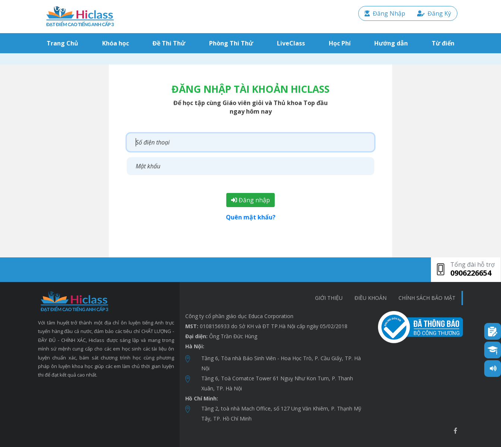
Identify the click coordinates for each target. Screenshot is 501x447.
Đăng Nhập (385, 13)
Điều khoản (371, 297)
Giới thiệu (329, 297)
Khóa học (115, 43)
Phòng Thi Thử (231, 43)
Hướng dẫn (391, 43)
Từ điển (443, 43)
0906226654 (470, 273)
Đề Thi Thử (168, 43)
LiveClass (291, 43)
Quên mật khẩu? (250, 217)
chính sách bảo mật (427, 297)
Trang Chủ (64, 43)
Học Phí (340, 43)
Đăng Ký (434, 13)
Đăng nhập (250, 200)
